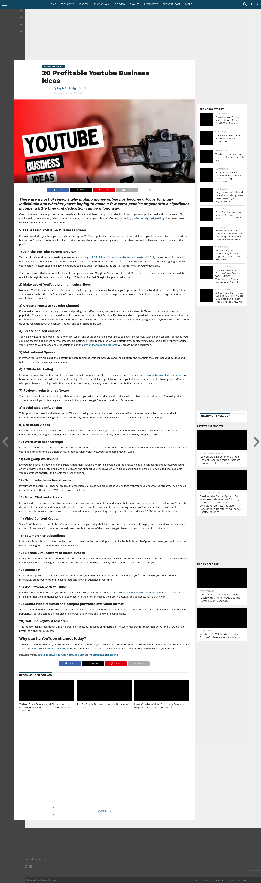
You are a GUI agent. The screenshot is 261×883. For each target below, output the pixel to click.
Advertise (241, 880)
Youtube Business (78, 655)
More (188, 4)
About (195, 880)
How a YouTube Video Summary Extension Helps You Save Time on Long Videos (159, 706)
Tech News (67, 4)
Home (52, 4)
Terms (229, 880)
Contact (207, 880)
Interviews (151, 4)
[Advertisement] (130, 34)
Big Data (119, 4)
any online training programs (100, 344)
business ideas (46, 655)
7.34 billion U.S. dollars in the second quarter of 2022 (123, 257)
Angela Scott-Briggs (67, 88)
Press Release (172, 4)
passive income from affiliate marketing (159, 374)
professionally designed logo (148, 218)
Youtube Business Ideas (103, 655)
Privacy (219, 880)
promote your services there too (136, 592)
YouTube (61, 655)
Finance (135, 4)
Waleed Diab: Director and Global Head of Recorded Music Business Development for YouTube (45, 707)
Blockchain (101, 4)
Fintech (84, 4)
